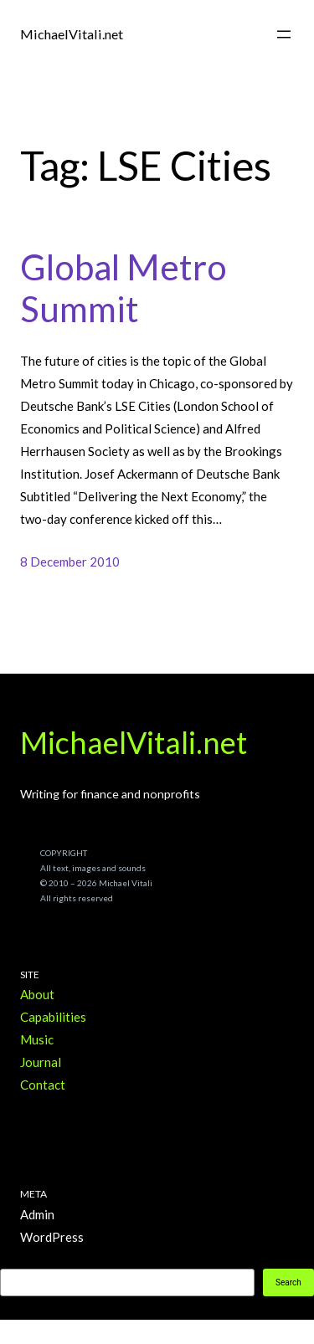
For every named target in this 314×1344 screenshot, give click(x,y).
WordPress (52, 1236)
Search (288, 1282)
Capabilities (53, 1016)
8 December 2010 (70, 561)
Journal (40, 1062)
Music (37, 1039)
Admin (37, 1214)
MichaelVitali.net (71, 34)
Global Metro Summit (123, 288)
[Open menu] (284, 34)
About (37, 994)
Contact (42, 1084)
